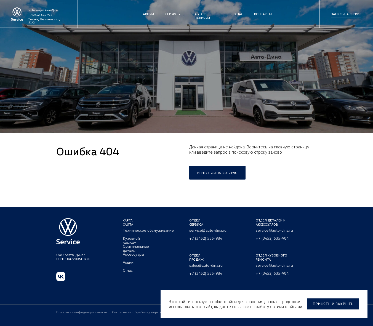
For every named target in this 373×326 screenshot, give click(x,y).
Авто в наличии (202, 16)
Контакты (263, 14)
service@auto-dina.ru (208, 230)
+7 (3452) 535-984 (40, 14)
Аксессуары (133, 254)
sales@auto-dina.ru (206, 265)
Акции (148, 14)
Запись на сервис (346, 14)
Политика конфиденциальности (81, 312)
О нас (238, 14)
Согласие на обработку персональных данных (149, 312)
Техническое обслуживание (148, 230)
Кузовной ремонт (131, 240)
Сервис (171, 14)
